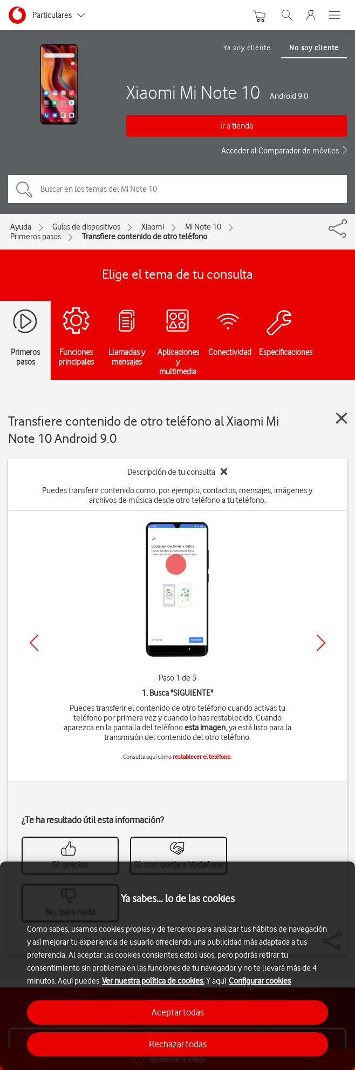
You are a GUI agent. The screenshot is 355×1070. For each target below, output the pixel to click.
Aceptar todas (178, 1012)
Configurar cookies (260, 981)
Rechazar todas (178, 1044)
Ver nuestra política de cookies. (153, 981)
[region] (177, 966)
